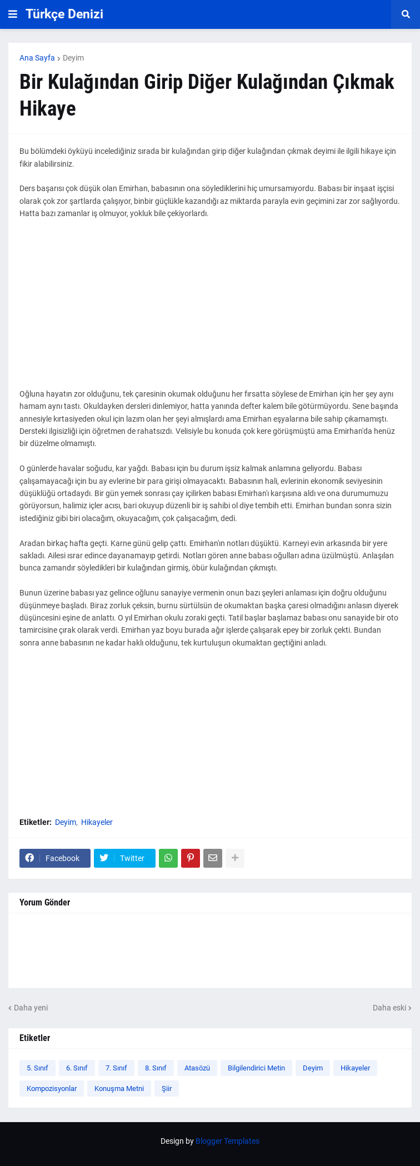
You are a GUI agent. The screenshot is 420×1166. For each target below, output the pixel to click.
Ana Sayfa (37, 58)
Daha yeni (31, 1007)
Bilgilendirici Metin (256, 1068)
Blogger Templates (227, 1141)
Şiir (167, 1088)
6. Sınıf (77, 1068)
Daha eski (389, 1007)
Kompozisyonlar (52, 1088)
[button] (13, 14)
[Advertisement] (210, 310)
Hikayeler (97, 822)
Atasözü (197, 1068)
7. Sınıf (116, 1068)
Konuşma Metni (119, 1088)
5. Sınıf (37, 1068)
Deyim (73, 58)
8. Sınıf (156, 1068)
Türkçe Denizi (64, 14)
